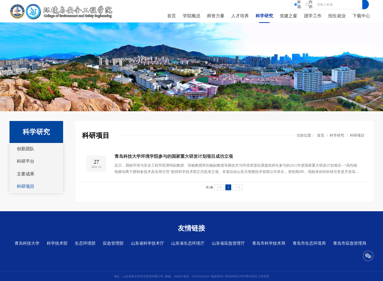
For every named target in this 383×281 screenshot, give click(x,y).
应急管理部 (113, 243)
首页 (171, 15)
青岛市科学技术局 (268, 243)
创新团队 (25, 148)
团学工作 (313, 15)
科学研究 (264, 15)
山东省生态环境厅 (187, 243)
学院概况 (191, 15)
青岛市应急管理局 (349, 243)
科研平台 (25, 161)
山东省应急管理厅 (228, 243)
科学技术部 (57, 243)
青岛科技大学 (27, 243)
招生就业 (337, 15)
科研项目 (25, 186)
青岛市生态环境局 (309, 243)
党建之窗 (288, 15)
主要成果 (25, 173)
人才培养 (240, 15)
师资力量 (215, 15)
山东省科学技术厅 (147, 243)
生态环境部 (85, 243)
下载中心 (361, 15)
